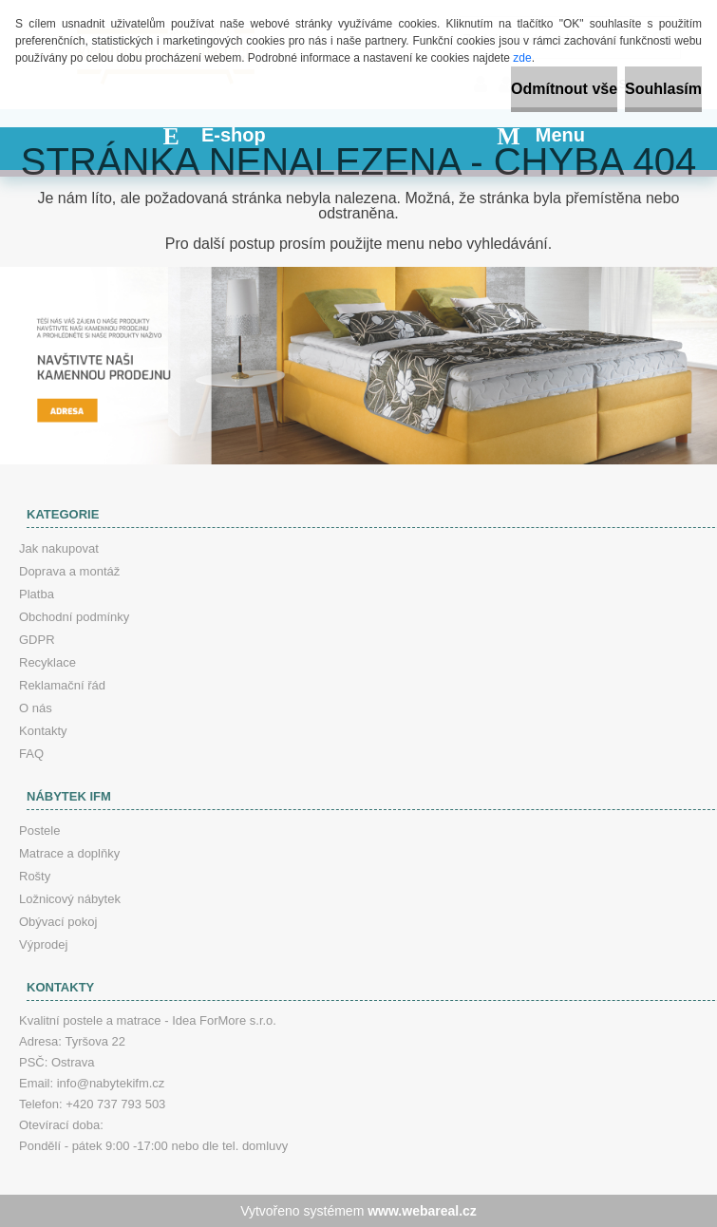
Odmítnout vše (564, 89)
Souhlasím (663, 89)
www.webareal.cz (422, 1210)
